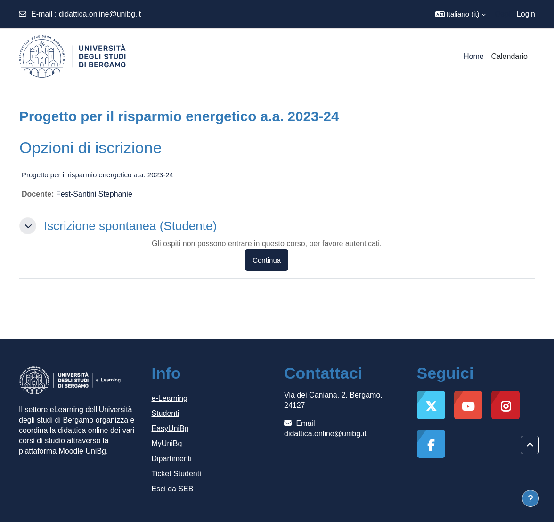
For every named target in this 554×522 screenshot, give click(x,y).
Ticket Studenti (176, 474)
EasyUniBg (170, 428)
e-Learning (170, 398)
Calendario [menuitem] (509, 56)
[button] (460, 14)
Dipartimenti (172, 459)
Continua (267, 260)
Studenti (165, 413)
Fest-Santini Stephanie (94, 194)
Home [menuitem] (474, 56)
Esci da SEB (173, 489)
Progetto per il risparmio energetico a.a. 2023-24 (97, 175)
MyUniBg (167, 443)
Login (526, 14)
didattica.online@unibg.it (100, 14)
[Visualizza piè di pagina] (530, 498)
